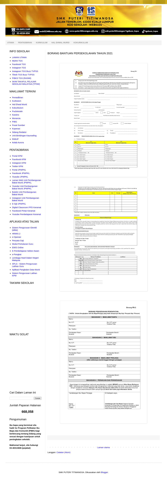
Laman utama (103, 447)
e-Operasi (16, 237)
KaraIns (15, 115)
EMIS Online (17, 247)
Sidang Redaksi (19, 132)
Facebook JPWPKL (21, 173)
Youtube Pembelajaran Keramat (26, 214)
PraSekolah (17, 111)
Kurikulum (16, 101)
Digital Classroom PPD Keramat (26, 207)
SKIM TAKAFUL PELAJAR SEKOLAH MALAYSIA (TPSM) (26, 82)
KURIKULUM (41, 42)
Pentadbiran (17, 97)
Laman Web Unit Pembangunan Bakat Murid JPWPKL (26, 181)
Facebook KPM (19, 159)
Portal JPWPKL (19, 170)
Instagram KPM (19, 163)
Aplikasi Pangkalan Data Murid (26, 269)
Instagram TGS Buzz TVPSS (25, 71)
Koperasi (16, 128)
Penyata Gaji (18, 240)
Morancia (16, 118)
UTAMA (10, 42)
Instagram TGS (19, 68)
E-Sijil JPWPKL (19, 204)
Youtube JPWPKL (20, 177)
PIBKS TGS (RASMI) (21, 78)
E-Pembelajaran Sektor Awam (25, 251)
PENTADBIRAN (25, 42)
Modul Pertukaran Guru (22, 244)
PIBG (14, 121)
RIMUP (15, 139)
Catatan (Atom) (63, 452)
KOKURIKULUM (81, 42)
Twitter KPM (17, 166)
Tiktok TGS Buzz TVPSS (23, 74)
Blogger (104, 472)
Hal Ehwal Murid (19, 104)
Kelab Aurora (18, 142)
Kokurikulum (17, 108)
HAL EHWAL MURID (60, 42)
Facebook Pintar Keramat (23, 211)
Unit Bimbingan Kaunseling (24, 135)
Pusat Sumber (18, 125)
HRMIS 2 (16, 233)
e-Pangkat (16, 254)
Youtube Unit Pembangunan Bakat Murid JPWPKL (24, 187)
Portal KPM (17, 156)
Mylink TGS (17, 61)
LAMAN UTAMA (19, 57)
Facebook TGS (19, 64)
